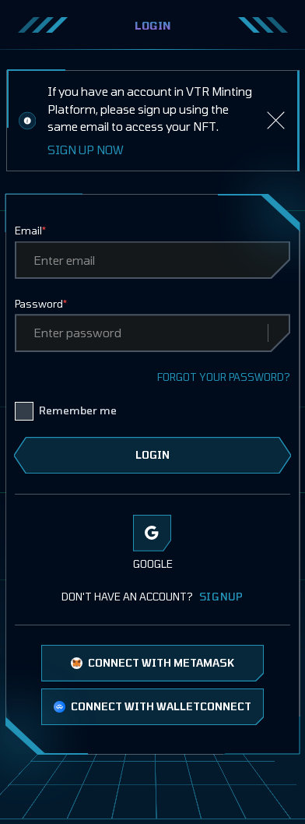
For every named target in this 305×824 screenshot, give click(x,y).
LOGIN (152, 455)
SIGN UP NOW (85, 150)
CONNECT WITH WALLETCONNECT (153, 706)
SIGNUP (221, 596)
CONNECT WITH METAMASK (153, 663)
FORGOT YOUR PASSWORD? (223, 377)
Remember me (78, 410)
